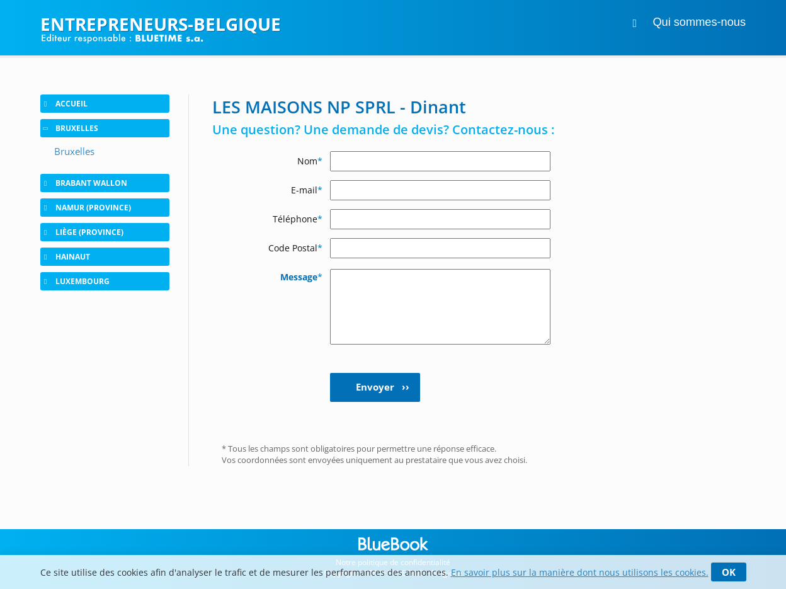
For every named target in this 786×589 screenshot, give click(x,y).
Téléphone (297, 219)
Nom (309, 161)
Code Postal (295, 248)
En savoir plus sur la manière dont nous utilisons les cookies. (580, 572)
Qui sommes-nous (699, 22)
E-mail (306, 190)
